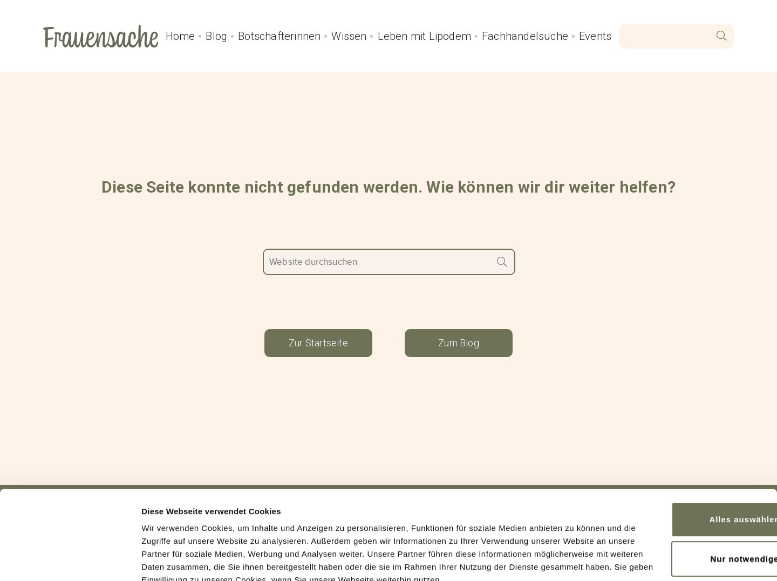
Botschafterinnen (279, 36)
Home (180, 36)
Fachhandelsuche (525, 36)
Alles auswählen (686, 443)
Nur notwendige (687, 481)
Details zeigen (168, 559)
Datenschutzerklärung (356, 530)
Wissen (348, 36)
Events (595, 36)
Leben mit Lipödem (424, 36)
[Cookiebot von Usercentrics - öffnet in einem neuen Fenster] (70, 560)
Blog (216, 36)
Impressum (444, 530)
